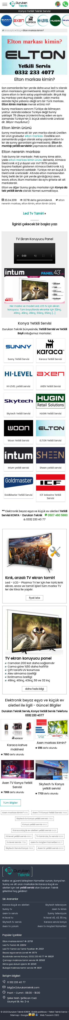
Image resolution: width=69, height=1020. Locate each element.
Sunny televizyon (57, 913)
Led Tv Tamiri (33, 213)
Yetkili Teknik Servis (58, 1011)
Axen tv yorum (10, 926)
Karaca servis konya (55, 922)
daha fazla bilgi (34, 689)
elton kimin (28, 203)
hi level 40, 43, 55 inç (55, 917)
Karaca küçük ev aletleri (15, 904)
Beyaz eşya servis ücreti (20, 952)
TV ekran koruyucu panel (28, 658)
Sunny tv (7, 909)
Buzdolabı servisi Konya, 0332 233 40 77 (28, 956)
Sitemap (14, 1015)
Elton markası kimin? (18, 941)
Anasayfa (9, 30)
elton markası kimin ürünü (25, 160)
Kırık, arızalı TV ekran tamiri (30, 577)
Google (24, 1015)
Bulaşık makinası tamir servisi (22, 967)
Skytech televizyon (56, 904)
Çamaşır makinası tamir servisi (24, 960)
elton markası (34, 136)
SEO (57, 1015)
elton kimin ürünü (46, 203)
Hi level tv (7, 917)
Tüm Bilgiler (10, 803)
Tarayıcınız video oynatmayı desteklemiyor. (34, 253)
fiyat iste (34, 598)
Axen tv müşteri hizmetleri (52, 926)
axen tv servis (10, 913)
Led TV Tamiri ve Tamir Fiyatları (23, 948)
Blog (18, 30)
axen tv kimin (59, 909)
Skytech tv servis (12, 922)
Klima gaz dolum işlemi (19, 964)
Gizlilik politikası (39, 1011)
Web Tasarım (47, 1015)
